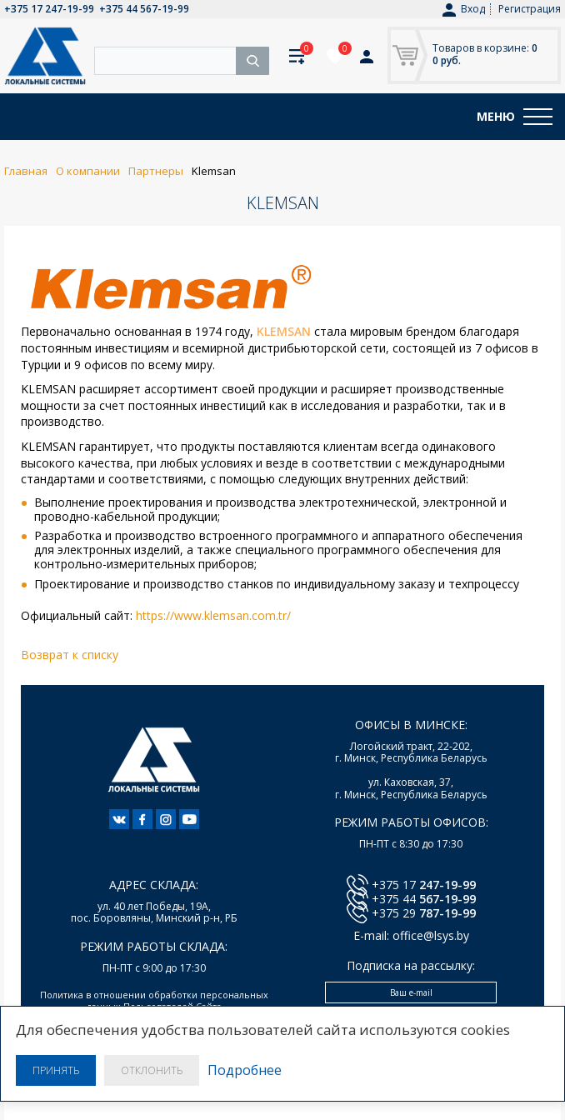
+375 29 (424, 913)
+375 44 (424, 899)
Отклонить (151, 1070)
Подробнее (245, 1070)
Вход (463, 9)
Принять (55, 1070)
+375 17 (424, 884)
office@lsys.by (430, 935)
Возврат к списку (69, 654)
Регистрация (529, 9)
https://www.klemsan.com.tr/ (213, 615)
